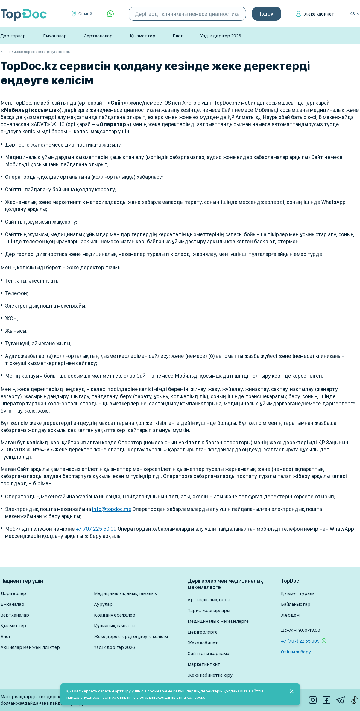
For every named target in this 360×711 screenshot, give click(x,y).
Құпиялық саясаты (114, 625)
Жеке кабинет (319, 14)
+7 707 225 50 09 (96, 529)
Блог (178, 36)
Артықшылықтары (209, 599)
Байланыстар (295, 604)
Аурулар (103, 604)
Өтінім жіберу (296, 651)
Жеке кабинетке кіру (210, 675)
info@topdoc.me (111, 509)
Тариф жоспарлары (209, 610)
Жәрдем (290, 615)
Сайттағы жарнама (208, 653)
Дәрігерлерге (203, 632)
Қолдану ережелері (115, 615)
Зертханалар (98, 36)
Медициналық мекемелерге (218, 621)
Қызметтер (142, 36)
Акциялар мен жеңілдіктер (30, 647)
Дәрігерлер (13, 36)
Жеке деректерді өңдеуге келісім (131, 636)
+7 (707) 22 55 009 (300, 641)
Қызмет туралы (298, 593)
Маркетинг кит (204, 664)
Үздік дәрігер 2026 (220, 36)
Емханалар (55, 36)
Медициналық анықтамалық (125, 593)
